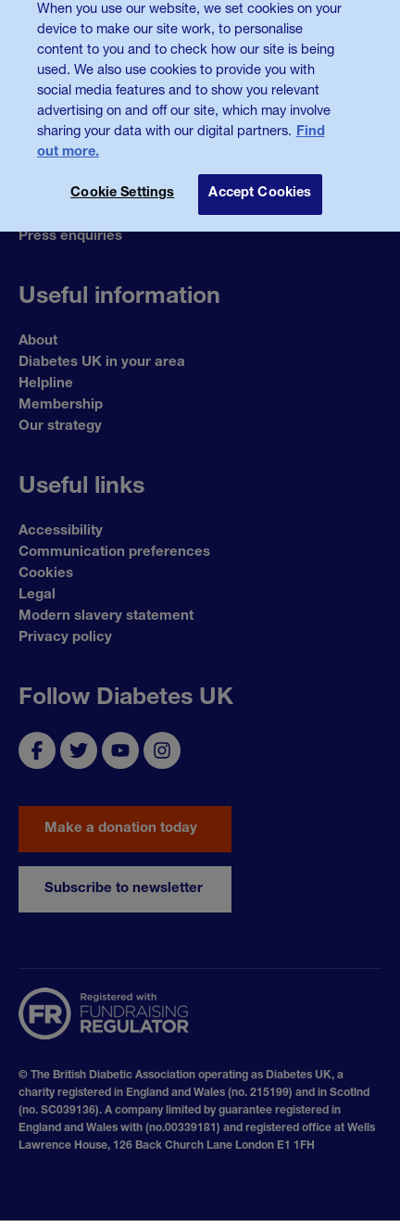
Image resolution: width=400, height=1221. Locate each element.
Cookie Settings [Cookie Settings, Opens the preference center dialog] (122, 184)
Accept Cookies (259, 184)
